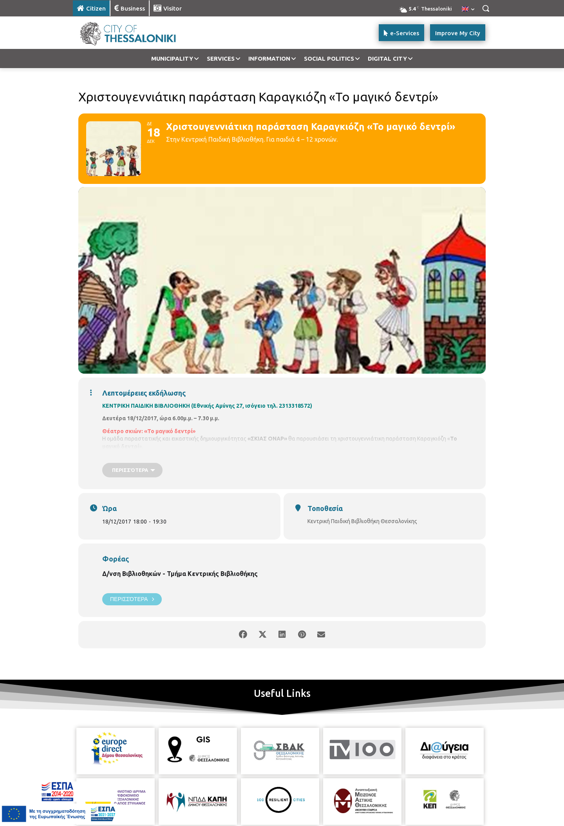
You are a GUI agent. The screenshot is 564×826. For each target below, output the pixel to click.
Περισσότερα (132, 599)
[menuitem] (468, 9)
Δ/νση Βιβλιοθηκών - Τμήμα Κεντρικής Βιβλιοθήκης (180, 573)
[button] (485, 8)
